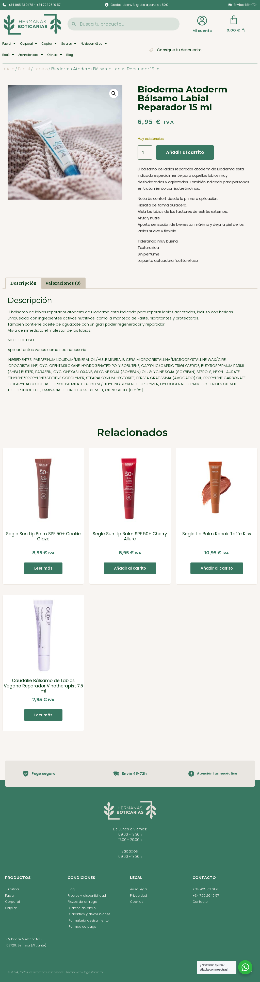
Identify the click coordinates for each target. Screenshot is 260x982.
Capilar (48, 44)
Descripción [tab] (23, 283)
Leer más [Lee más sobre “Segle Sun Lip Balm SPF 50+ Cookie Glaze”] (43, 568)
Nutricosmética (94, 44)
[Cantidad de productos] (145, 152)
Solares (68, 44)
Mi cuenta (202, 30)
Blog (69, 55)
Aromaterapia (30, 55)
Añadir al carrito (185, 152)
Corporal (28, 44)
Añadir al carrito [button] (130, 568)
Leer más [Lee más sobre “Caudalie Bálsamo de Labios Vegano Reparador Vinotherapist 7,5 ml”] (43, 715)
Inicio (8, 69)
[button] (113, 93)
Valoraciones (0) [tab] (62, 283)
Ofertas (54, 55)
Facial (8, 44)
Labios (41, 69)
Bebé (8, 55)
